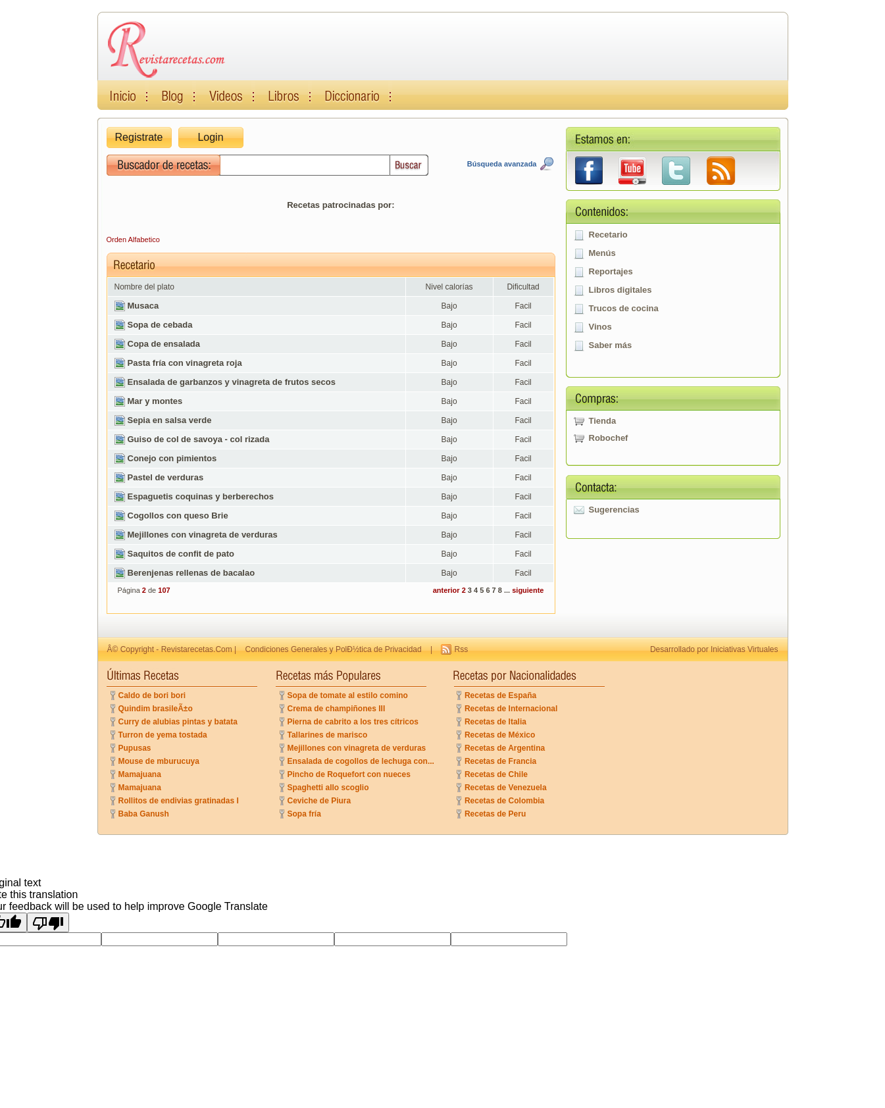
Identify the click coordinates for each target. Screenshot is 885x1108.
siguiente (528, 590)
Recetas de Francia (500, 761)
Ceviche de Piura (319, 800)
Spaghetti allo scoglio (328, 787)
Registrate (139, 137)
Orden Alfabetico (133, 239)
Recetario (608, 234)
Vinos (600, 327)
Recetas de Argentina (505, 748)
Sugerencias (614, 510)
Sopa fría (304, 813)
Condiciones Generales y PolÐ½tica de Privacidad (333, 649)
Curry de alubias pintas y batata (178, 721)
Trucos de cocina (624, 308)
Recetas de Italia (495, 721)
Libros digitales (620, 290)
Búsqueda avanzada (502, 164)
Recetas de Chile (496, 774)
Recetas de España (500, 695)
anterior (446, 590)
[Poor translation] (48, 922)
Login (210, 137)
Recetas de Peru (495, 813)
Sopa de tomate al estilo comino (348, 695)
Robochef (608, 438)
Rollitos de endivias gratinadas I (178, 800)
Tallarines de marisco (328, 735)
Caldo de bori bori (152, 695)
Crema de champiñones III (337, 708)
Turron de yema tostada (162, 735)
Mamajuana (139, 774)
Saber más (610, 345)
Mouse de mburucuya (158, 761)
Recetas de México (500, 735)
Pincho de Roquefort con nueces (349, 774)
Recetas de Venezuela (506, 787)
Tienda (603, 421)
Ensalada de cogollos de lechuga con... (361, 761)
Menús (602, 253)
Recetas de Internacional (511, 708)
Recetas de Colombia (504, 800)
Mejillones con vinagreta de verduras (357, 748)
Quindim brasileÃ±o (155, 708)
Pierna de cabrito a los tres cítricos (353, 721)
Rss (461, 649)
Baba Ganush (143, 813)
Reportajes (611, 271)
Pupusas (134, 748)
